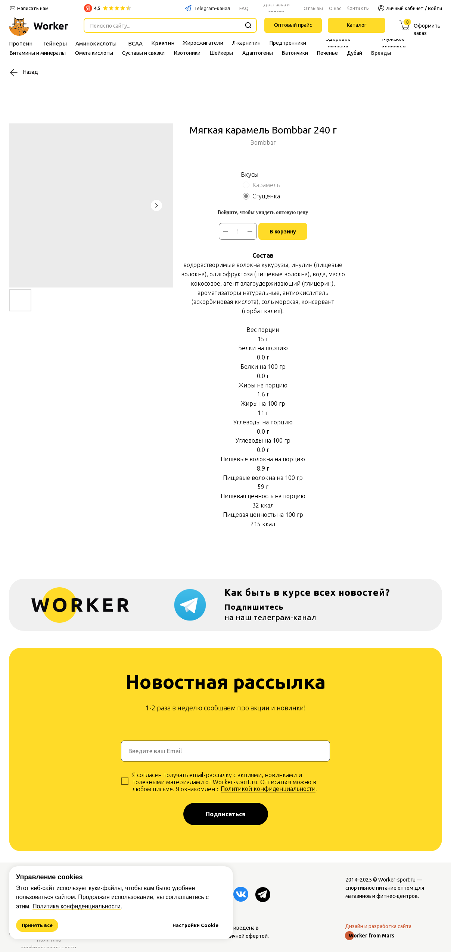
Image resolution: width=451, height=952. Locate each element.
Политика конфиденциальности (76, 906)
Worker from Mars (371, 936)
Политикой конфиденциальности (268, 788)
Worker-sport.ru (397, 880)
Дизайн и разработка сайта (378, 926)
